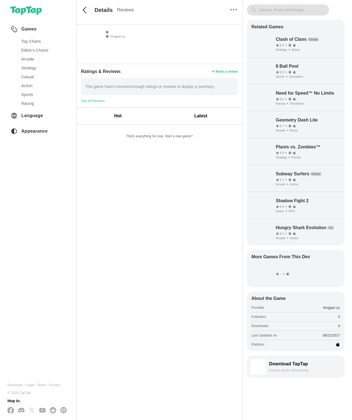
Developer (15, 385)
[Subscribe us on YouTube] (42, 410)
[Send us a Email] (63, 410)
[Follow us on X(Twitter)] (32, 410)
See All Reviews (93, 101)
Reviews (125, 9)
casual (27, 77)
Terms (41, 385)
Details (104, 10)
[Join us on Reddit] (53, 410)
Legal (30, 385)
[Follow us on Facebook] (10, 410)
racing (27, 103)
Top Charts (31, 41)
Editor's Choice (35, 50)
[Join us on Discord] (21, 410)
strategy (28, 68)
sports (27, 94)
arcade (27, 59)
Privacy (54, 385)
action (27, 86)
